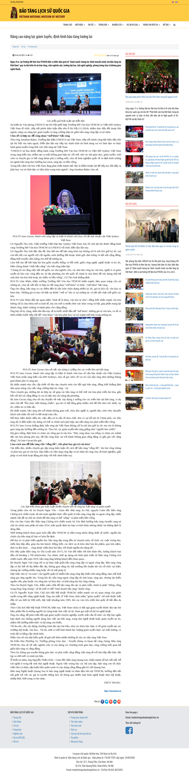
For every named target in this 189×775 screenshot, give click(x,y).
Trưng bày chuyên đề (79, 717)
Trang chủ (67, 25)
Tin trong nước (32, 47)
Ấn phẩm (74, 737)
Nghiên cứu (118, 25)
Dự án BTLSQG (133, 25)
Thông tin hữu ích (151, 25)
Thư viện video (77, 721)
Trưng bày (103, 25)
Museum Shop (77, 741)
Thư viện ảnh (76, 725)
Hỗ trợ (167, 25)
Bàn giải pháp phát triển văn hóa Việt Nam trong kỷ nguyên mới (151, 97)
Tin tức (92, 25)
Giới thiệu (80, 25)
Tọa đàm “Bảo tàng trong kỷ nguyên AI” (158, 398)
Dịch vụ (74, 729)
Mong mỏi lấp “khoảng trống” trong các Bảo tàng (161, 309)
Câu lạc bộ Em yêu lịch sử (81, 733)
